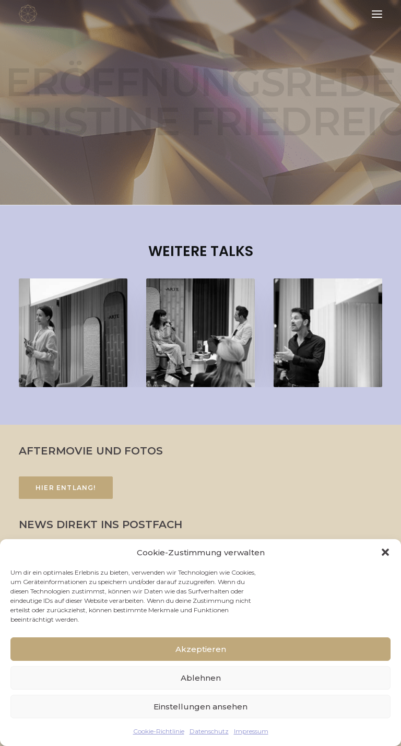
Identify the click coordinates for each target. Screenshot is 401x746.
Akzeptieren (200, 649)
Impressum (251, 731)
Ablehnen (201, 678)
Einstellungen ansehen (200, 707)
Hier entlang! (66, 488)
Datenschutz (209, 731)
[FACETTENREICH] (28, 14)
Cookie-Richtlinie (158, 731)
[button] (385, 552)
